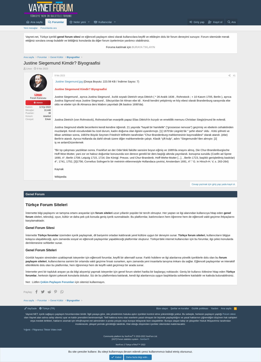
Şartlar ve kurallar (180, 308)
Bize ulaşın (162, 308)
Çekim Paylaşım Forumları (57, 282)
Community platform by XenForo (130, 336)
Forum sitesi (229, 314)
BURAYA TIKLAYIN (143, 47)
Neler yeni (80, 22)
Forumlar (58, 22)
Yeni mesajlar (31, 28)
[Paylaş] (229, 76)
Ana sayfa (36, 22)
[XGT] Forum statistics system (130, 339)
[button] (88, 22)
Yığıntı (27, 329)
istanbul (47, 116)
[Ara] (231, 22)
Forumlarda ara (49, 28)
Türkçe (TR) (47, 308)
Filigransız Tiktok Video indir (47, 329)
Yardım (214, 308)
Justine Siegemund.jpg (69, 81)
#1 (234, 75)
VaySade (30, 308)
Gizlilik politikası (200, 308)
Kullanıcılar (105, 22)
